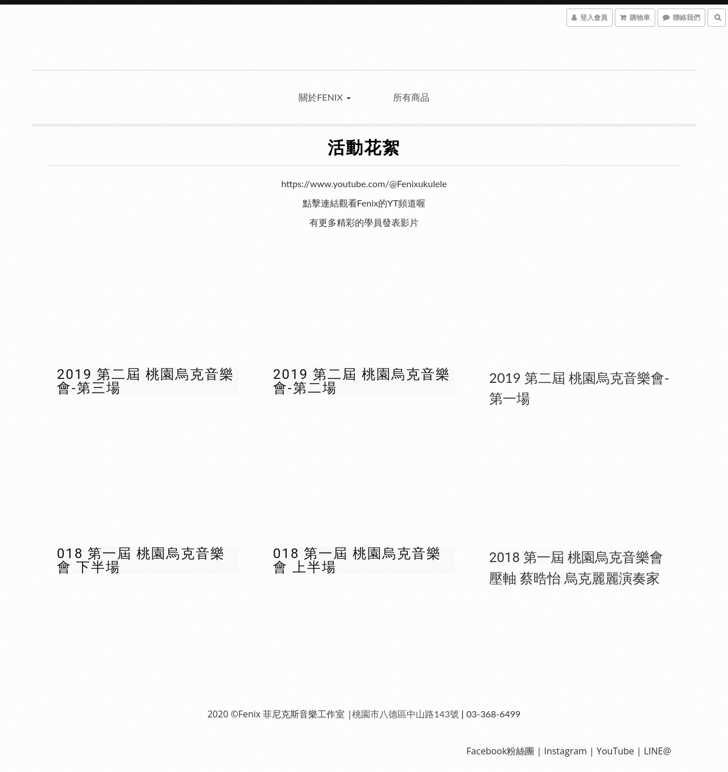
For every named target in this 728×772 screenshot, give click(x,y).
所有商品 (411, 97)
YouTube (615, 751)
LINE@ (657, 751)
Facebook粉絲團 (500, 751)
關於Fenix (324, 97)
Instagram (565, 751)
